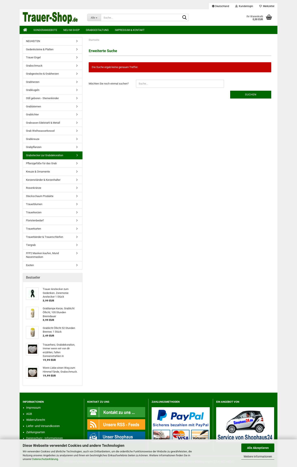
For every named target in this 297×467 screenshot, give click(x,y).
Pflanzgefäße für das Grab (41, 163)
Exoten (30, 265)
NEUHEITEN (33, 41)
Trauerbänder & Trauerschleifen (44, 236)
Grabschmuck (34, 65)
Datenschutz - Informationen (44, 438)
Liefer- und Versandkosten (43, 426)
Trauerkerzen (33, 212)
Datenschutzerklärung (45, 459)
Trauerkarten (33, 228)
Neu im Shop (71, 30)
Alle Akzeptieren (258, 447)
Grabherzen (32, 81)
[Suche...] (94, 17)
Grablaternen (33, 106)
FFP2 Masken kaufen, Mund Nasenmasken (42, 255)
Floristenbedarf (35, 220)
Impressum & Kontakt (130, 30)
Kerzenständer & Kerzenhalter (43, 179)
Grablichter (32, 114)
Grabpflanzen (33, 147)
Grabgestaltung (97, 30)
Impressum (33, 407)
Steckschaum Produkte (39, 196)
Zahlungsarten (35, 432)
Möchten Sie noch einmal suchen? (109, 83)
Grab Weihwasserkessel (40, 130)
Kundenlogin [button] (244, 6)
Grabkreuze (32, 139)
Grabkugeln (32, 90)
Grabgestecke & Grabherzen (42, 73)
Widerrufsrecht (35, 419)
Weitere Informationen (258, 456)
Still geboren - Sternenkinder (42, 98)
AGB (29, 413)
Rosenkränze (33, 187)
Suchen (250, 94)
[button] (220, 6)
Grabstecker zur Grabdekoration (44, 155)
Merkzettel (266, 6)
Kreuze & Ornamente (38, 171)
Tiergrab (31, 244)
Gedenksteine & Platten (39, 49)
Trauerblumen (34, 204)
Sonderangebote (45, 30)
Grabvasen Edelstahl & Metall (43, 122)
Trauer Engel (33, 57)
